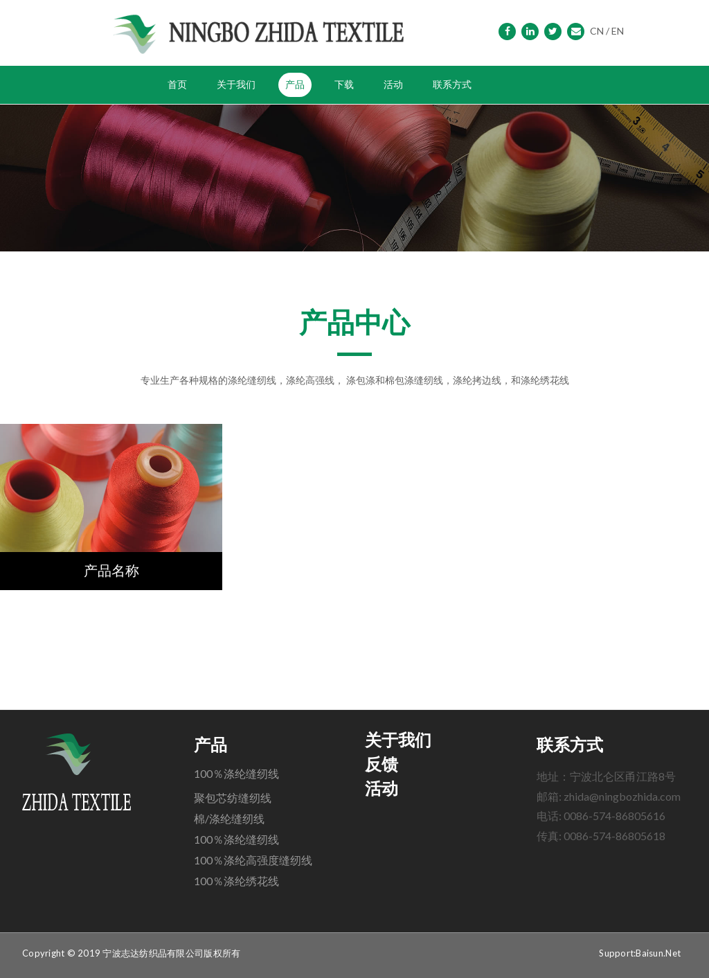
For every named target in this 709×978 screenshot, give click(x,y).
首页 (177, 84)
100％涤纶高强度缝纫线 (253, 859)
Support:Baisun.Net (640, 953)
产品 (295, 84)
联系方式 (452, 84)
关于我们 (236, 84)
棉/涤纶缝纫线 (229, 818)
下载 (344, 84)
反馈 (381, 765)
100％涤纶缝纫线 (236, 773)
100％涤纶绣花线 (236, 880)
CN (597, 31)
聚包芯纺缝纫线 (232, 797)
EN (617, 31)
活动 (393, 84)
